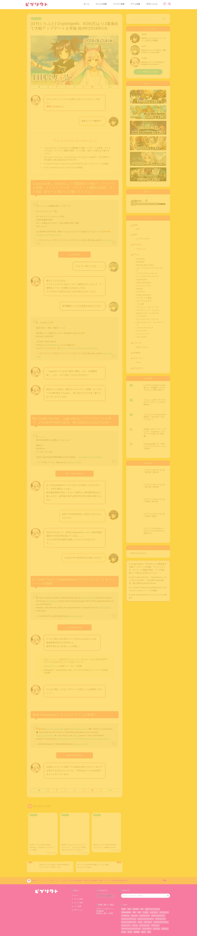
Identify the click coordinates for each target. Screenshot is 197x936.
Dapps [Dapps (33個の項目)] (123, 899)
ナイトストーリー (143, 285)
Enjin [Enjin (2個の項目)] (129, 899)
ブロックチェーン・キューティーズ (150, 323)
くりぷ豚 (140, 303)
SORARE (140, 261)
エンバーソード (143, 333)
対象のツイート (51, 658)
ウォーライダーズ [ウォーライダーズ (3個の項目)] (144, 906)
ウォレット (141, 248)
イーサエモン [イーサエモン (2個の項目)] (154, 903)
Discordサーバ (51, 665)
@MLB (76, 735)
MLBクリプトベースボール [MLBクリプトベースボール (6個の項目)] (152, 899)
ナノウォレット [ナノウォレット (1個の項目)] (126, 916)
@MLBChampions (78, 728)
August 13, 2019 (74, 461)
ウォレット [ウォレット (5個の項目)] (134, 906)
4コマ (138, 361)
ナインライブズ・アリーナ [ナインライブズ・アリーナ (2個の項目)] (161, 913)
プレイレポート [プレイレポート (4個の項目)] (147, 919)
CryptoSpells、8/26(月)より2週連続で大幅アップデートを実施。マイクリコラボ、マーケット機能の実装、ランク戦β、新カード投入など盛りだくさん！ (77, 150)
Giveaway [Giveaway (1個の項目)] (135, 899)
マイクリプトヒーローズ (146, 272)
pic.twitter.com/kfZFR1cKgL (86, 347)
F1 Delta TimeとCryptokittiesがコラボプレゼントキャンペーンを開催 (76, 163)
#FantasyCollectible (55, 728)
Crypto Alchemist (143, 294)
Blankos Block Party (145, 264)
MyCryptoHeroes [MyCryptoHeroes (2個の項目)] (126, 903)
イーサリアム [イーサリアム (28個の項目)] (125, 906)
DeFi (135, 224)
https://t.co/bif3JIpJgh (99, 738)
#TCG (70, 347)
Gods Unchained (143, 282)
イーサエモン (142, 315)
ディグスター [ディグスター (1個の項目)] (147, 913)
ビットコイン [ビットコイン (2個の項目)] (155, 916)
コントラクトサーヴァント (147, 275)
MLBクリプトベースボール (147, 312)
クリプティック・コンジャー (148, 309)
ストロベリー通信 (143, 297)
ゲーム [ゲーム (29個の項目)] (140, 913)
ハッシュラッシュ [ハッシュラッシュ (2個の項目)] (144, 916)
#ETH (74, 738)
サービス (137, 243)
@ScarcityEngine (64, 738)
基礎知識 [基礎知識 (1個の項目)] (136, 922)
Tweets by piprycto (138, 493)
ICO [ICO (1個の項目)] (142, 899)
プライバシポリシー (104, 900)
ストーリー (138, 357)
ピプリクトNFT (142, 238)
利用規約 (100, 902)
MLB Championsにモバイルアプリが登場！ (64, 166)
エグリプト (141, 291)
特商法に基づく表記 (104, 904)
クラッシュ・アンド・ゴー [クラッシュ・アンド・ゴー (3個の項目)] (129, 909)
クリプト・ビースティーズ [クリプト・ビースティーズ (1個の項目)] (129, 913)
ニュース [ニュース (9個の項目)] (135, 916)
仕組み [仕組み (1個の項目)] (123, 922)
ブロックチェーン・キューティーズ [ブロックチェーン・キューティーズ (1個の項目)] (131, 919)
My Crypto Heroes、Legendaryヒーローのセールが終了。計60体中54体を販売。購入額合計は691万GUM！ (77, 157)
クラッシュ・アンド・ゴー (147, 306)
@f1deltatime (52, 600)
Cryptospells (74, 253)
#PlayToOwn (83, 738)
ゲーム (136, 253)
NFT (135, 234)
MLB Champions (74, 754)
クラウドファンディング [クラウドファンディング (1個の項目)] (158, 906)
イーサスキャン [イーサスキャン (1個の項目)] (164, 903)
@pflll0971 (54, 344)
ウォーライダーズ (143, 300)
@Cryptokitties (88, 597)
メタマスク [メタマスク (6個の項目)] (165, 919)
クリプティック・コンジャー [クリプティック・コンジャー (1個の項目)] (145, 909)
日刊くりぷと (152, 4)
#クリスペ (42, 205)
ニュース (137, 342)
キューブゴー (142, 330)
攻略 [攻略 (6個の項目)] (149, 922)
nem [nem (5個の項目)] (134, 903)
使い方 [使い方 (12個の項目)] (130, 922)
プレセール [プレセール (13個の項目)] (156, 919)
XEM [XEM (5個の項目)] (139, 903)
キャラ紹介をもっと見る (148, 71)
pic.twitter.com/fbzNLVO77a (48, 234)
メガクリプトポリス (144, 327)
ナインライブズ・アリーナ (147, 318)
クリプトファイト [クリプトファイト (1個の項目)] (160, 909)
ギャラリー (138, 367)
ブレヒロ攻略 (101, 4)
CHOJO (139, 288)
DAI (138, 228)
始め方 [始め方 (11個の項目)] (143, 922)
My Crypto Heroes (75, 472)
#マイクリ (40, 436)
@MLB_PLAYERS (44, 735)
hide (93, 140)
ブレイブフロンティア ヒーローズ (149, 268)
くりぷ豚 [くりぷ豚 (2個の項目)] (145, 903)
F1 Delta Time (75, 626)
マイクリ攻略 (119, 4)
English (137, 352)
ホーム (86, 4)
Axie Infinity (141, 336)
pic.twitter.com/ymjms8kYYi (91, 456)
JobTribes (140, 258)
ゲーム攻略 (135, 4)
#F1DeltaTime (104, 607)
